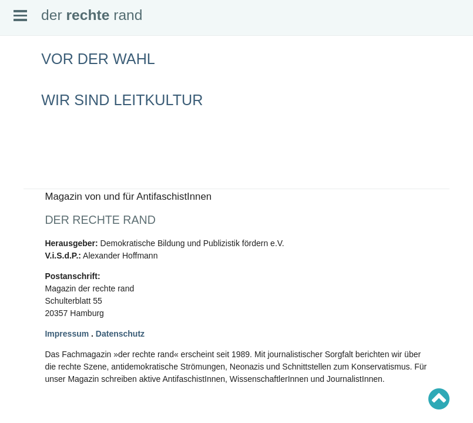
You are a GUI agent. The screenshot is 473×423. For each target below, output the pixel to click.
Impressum (67, 333)
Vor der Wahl (98, 59)
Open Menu (20, 15)
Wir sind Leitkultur (122, 100)
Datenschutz (120, 333)
